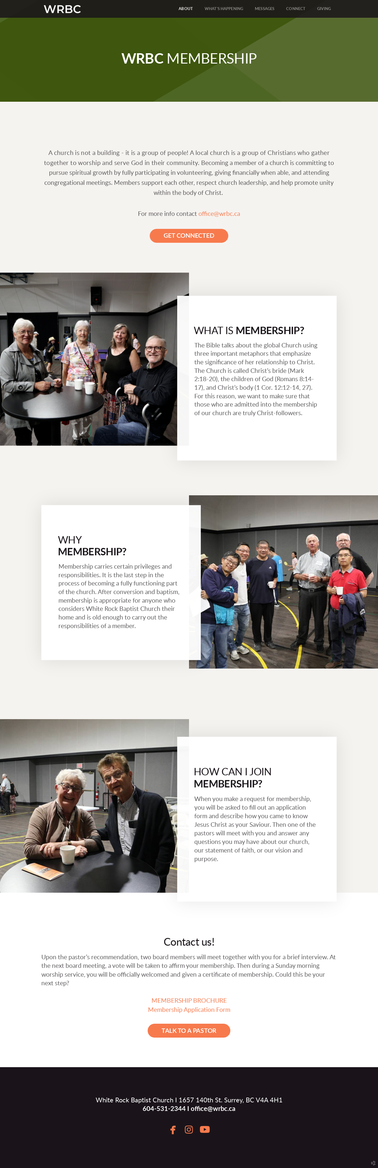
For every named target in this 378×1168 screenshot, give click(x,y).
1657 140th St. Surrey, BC (216, 1100)
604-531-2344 (164, 1109)
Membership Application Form (189, 1010)
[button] (189, 236)
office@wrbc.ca (219, 214)
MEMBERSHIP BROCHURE (189, 1001)
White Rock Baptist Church (134, 1100)
